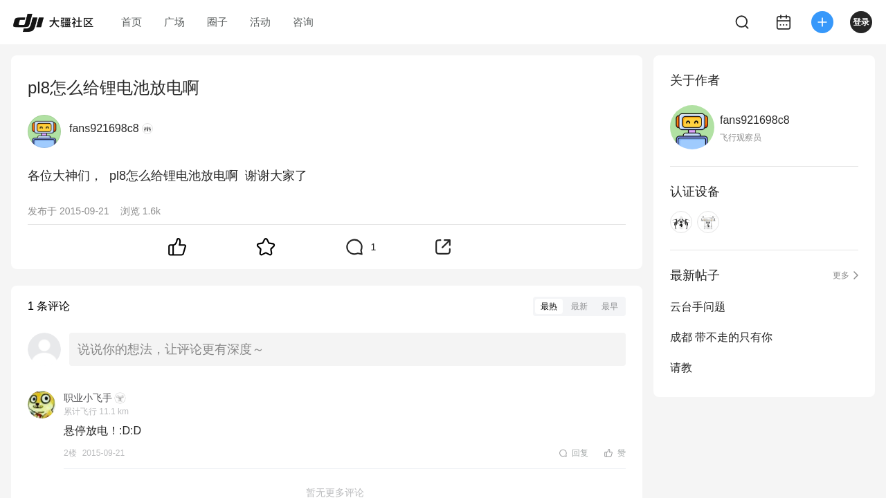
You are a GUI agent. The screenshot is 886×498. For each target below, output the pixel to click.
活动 (260, 22)
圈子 (217, 22)
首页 (131, 22)
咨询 (303, 22)
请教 (681, 368)
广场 (174, 22)
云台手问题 (697, 307)
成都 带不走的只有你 (721, 337)
